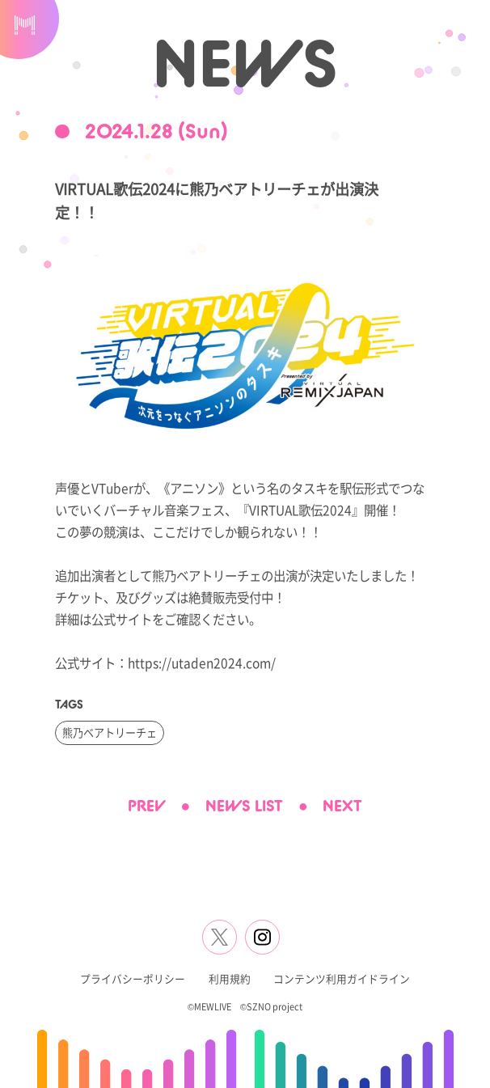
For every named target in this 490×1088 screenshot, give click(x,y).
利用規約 (230, 978)
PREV (147, 805)
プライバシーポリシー (132, 978)
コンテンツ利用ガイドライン (341, 978)
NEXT (342, 805)
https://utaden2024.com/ (202, 662)
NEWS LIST (244, 805)
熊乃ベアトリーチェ (109, 732)
